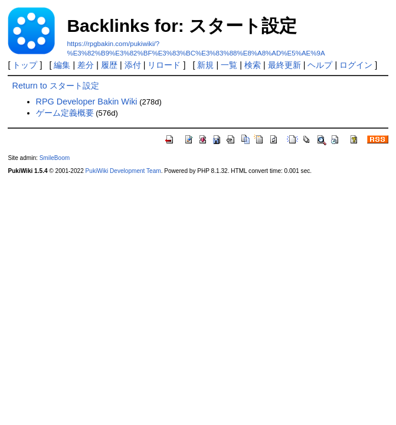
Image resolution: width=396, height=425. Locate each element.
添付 (133, 65)
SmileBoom (55, 158)
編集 (62, 65)
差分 (85, 65)
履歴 (109, 65)
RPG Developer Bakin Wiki (87, 101)
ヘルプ (319, 65)
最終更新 (284, 65)
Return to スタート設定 (55, 85)
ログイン (355, 65)
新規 (205, 65)
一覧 (229, 65)
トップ (24, 65)
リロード (164, 65)
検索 (252, 65)
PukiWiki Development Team (123, 171)
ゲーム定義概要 (65, 112)
